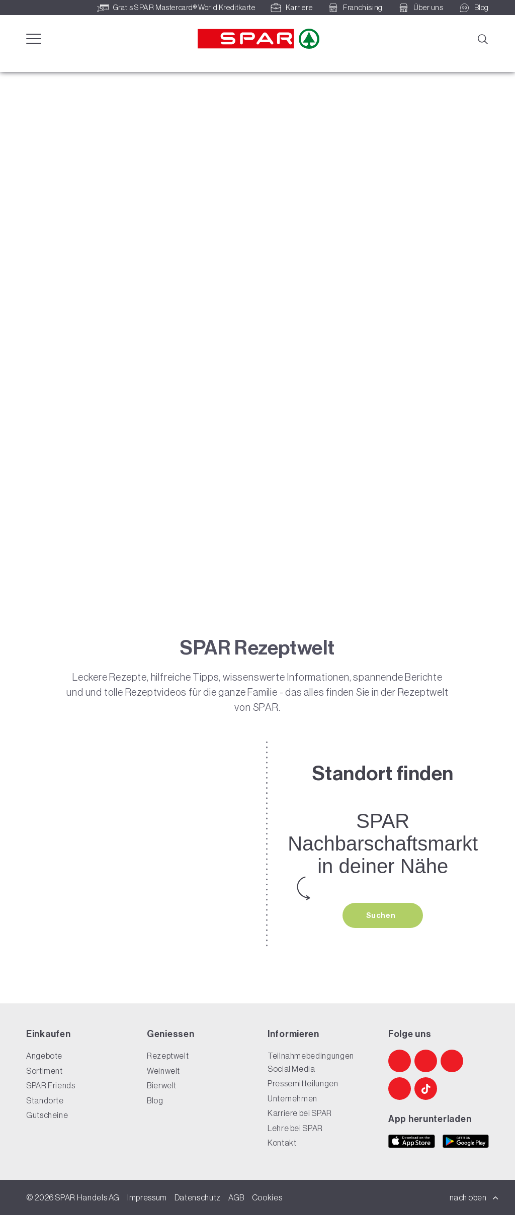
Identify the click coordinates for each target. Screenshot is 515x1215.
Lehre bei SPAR (295, 1128)
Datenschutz (198, 1197)
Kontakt (282, 1143)
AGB (236, 1197)
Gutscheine (47, 1115)
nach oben (474, 1197)
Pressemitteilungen (303, 1083)
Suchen (381, 915)
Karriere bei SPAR (300, 1113)
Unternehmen (292, 1098)
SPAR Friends (50, 1085)
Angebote (44, 1056)
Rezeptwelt (168, 1056)
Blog (155, 1100)
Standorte (45, 1100)
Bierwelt (162, 1085)
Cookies (267, 1197)
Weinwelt (163, 1070)
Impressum (147, 1197)
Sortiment (44, 1070)
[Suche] (482, 38)
